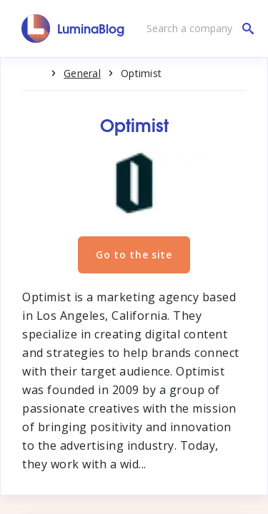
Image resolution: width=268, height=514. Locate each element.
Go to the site (134, 254)
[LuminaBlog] (73, 28)
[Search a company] (196, 29)
